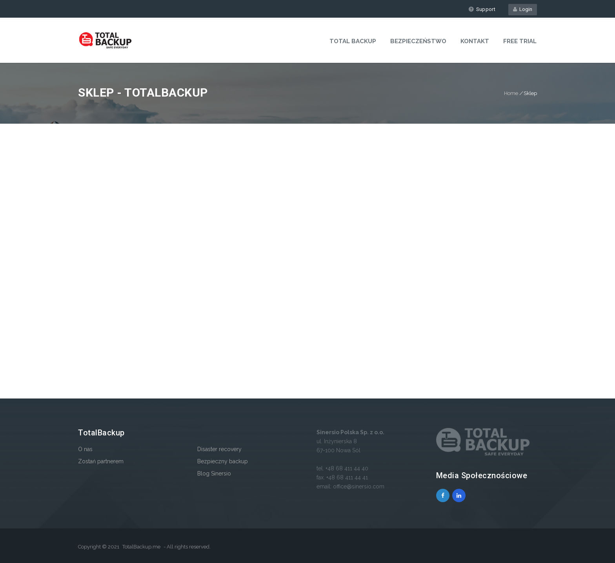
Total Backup (352, 41)
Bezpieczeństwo (418, 41)
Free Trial (520, 41)
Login (522, 9)
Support (481, 9)
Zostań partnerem (101, 461)
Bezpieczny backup (222, 461)
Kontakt (474, 41)
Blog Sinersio (214, 473)
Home (511, 93)
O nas (85, 449)
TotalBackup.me (141, 547)
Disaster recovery (219, 449)
